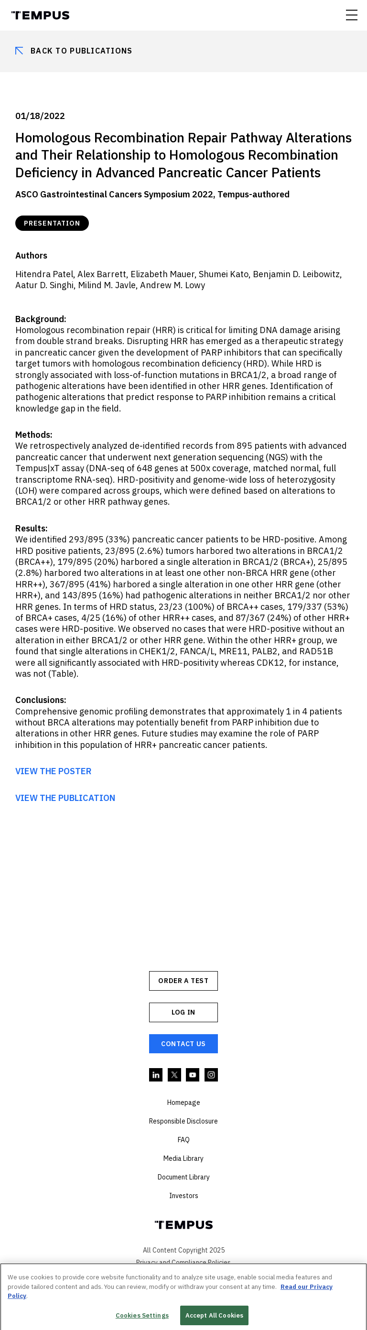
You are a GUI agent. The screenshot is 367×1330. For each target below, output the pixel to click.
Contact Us (183, 1043)
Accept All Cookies (214, 1318)
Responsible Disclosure (183, 1121)
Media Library (183, 1158)
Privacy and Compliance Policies (183, 1262)
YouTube (193, 1075)
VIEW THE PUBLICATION (65, 797)
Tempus (40, 15)
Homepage (183, 1102)
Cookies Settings (142, 1318)
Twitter (175, 1075)
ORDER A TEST (183, 980)
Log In (183, 1012)
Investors (183, 1195)
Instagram (211, 1075)
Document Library (184, 1177)
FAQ (184, 1139)
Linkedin (156, 1075)
